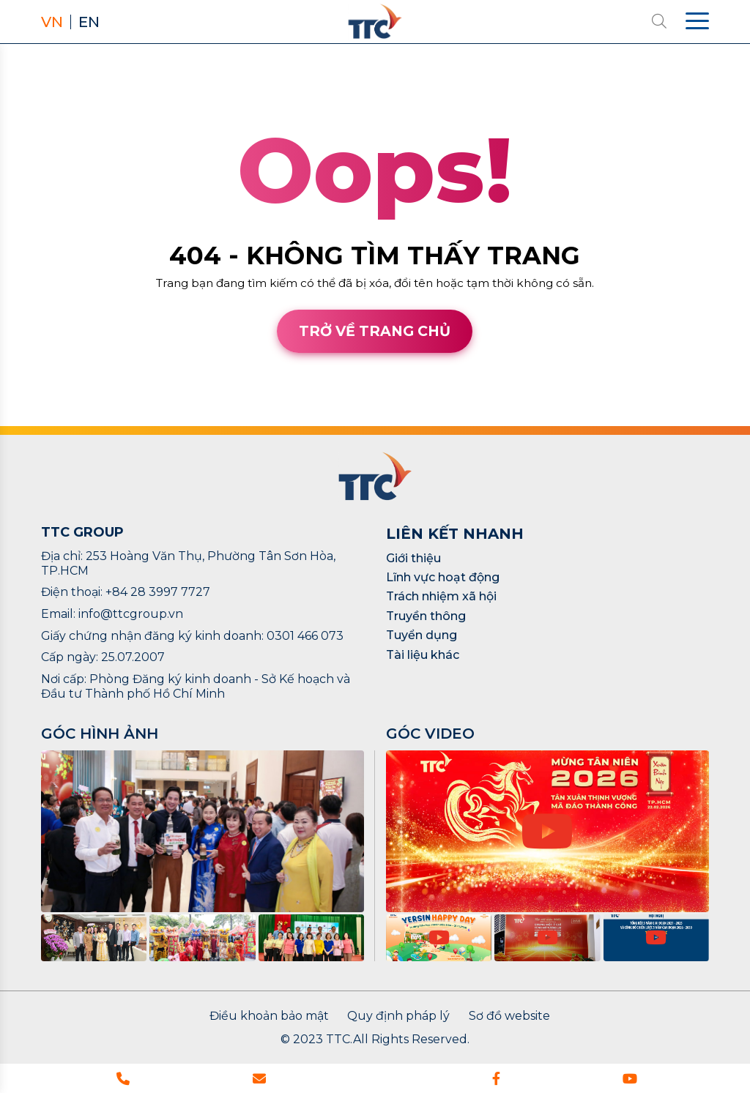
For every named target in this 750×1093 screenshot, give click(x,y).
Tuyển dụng (421, 635)
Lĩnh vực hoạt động (443, 577)
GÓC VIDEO (430, 733)
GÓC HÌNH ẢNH (99, 733)
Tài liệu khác (422, 655)
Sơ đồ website (509, 1016)
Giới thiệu (413, 558)
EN (89, 22)
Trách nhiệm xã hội (441, 596)
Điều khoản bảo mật (269, 1016)
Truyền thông (426, 616)
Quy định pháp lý (398, 1016)
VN (52, 22)
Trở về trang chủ (374, 331)
